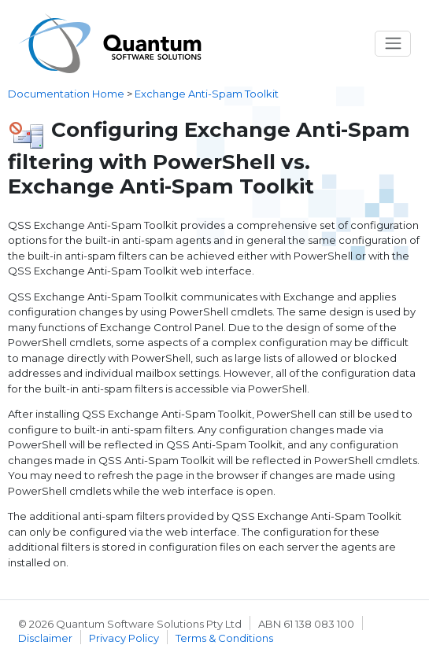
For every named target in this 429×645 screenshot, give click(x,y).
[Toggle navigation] (393, 44)
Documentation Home (66, 93)
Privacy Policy (124, 638)
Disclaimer (45, 638)
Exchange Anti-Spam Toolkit (207, 93)
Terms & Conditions (224, 638)
